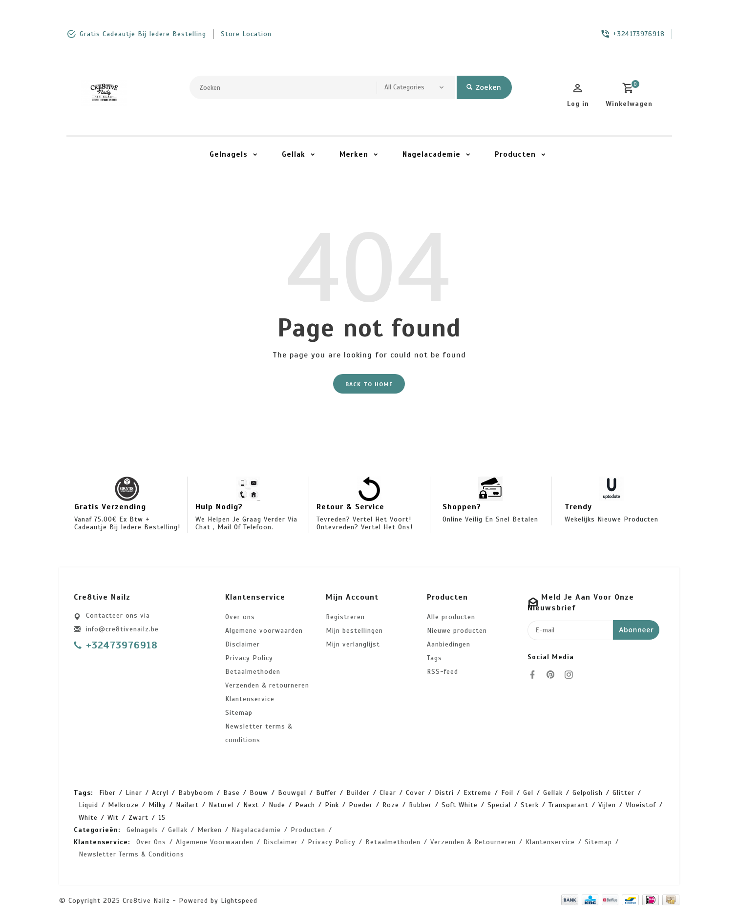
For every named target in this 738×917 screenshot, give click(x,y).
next (251, 805)
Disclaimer (242, 644)
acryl (160, 793)
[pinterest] (553, 675)
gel (528, 793)
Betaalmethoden (252, 671)
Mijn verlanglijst (353, 644)
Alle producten (451, 617)
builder (358, 793)
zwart (138, 817)
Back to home (369, 384)
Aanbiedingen (448, 644)
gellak (553, 793)
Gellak (293, 154)
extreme (477, 793)
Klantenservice (249, 699)
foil (507, 793)
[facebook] (535, 675)
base (231, 793)
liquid (88, 805)
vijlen (607, 805)
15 (162, 817)
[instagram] (571, 675)
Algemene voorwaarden (264, 630)
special (499, 805)
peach (305, 805)
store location (246, 34)
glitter (623, 793)
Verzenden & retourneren (267, 685)
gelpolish (587, 793)
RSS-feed (442, 671)
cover (415, 793)
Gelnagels (229, 154)
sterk (530, 805)
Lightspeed (239, 901)
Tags (434, 658)
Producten (515, 154)
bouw (259, 793)
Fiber (107, 793)
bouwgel (292, 793)
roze (390, 805)
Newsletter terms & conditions (259, 733)
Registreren (345, 617)
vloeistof (641, 805)
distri (444, 793)
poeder (361, 805)
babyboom (195, 793)
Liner (134, 793)
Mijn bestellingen (354, 630)
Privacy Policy (249, 658)
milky (157, 805)
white (88, 817)
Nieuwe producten (457, 630)
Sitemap (239, 713)
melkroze (123, 805)
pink (332, 805)
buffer (326, 793)
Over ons (240, 617)
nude (277, 805)
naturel (221, 805)
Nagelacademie (431, 154)
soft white (460, 805)
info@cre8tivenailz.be (122, 629)
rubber (420, 805)
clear (388, 793)
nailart (187, 805)
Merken (353, 154)
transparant (568, 805)
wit (113, 817)
